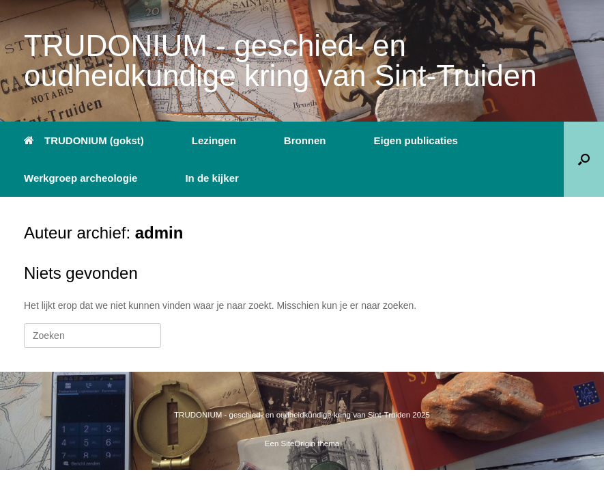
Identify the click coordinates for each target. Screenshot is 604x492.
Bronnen (305, 140)
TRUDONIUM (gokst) (84, 140)
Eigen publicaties (416, 140)
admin (159, 232)
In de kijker (211, 178)
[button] (584, 159)
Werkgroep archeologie (80, 178)
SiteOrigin (298, 443)
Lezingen (214, 140)
